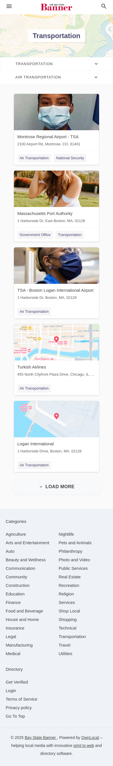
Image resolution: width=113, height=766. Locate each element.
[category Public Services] (73, 568)
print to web (84, 745)
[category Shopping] (68, 619)
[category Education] (15, 593)
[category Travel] (64, 645)
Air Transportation (34, 158)
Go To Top (15, 716)
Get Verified (17, 682)
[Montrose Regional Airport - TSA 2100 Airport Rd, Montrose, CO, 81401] (56, 121)
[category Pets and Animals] (75, 542)
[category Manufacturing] (19, 645)
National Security (70, 158)
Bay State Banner (41, 737)
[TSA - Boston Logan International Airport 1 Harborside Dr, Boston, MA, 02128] (56, 275)
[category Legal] (11, 636)
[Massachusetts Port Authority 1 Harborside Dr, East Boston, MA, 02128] (56, 198)
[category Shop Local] (69, 610)
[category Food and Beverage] (24, 610)
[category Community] (16, 576)
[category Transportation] (72, 636)
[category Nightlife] (66, 534)
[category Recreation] (69, 585)
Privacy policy (19, 707)
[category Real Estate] (70, 576)
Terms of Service (21, 699)
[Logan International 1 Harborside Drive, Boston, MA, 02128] (56, 428)
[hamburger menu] (9, 6)
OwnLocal (90, 737)
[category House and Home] (22, 619)
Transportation (69, 235)
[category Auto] (10, 551)
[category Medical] (13, 653)
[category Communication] (20, 568)
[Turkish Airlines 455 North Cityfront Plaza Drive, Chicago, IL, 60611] (56, 352)
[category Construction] (18, 585)
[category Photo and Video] (74, 559)
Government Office (35, 235)
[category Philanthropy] (70, 551)
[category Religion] (66, 593)
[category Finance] (13, 602)
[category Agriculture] (16, 534)
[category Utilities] (65, 653)
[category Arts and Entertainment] (27, 542)
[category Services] (67, 602)
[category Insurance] (15, 628)
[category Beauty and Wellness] (26, 559)
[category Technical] (68, 628)
